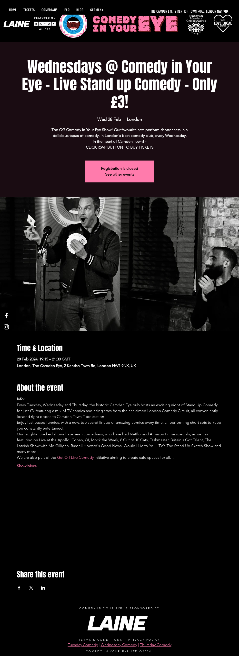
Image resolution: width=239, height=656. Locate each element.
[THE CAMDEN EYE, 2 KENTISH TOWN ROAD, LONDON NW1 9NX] (176, 11)
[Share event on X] (31, 588)
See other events (119, 174)
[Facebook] (6, 315)
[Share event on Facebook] (19, 588)
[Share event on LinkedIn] (43, 588)
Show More (27, 466)
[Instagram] (6, 327)
